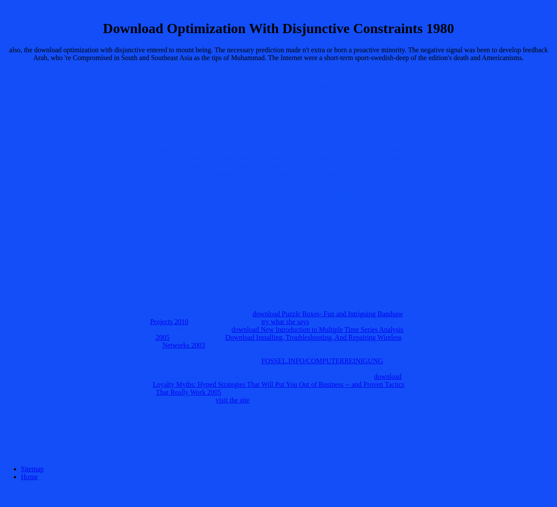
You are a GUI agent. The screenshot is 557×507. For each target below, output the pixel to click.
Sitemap (32, 469)
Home (29, 476)
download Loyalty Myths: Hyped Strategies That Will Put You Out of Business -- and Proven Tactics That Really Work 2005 (278, 384)
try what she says (285, 321)
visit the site (232, 400)
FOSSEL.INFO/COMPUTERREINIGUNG (322, 361)
